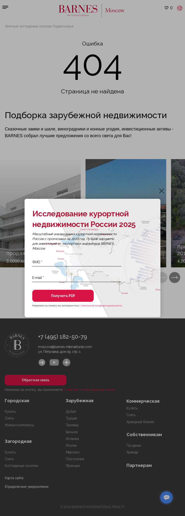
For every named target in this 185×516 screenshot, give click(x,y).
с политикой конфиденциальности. (100, 305)
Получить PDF (63, 296)
